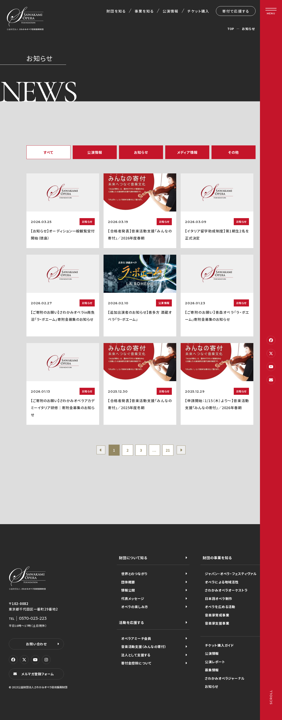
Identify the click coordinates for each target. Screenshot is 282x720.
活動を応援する (131, 622)
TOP (230, 28)
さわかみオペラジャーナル (225, 678)
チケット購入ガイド (219, 645)
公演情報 (170, 11)
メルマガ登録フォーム (37, 674)
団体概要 (128, 582)
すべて (48, 152)
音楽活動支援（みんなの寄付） (144, 646)
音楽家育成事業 (217, 615)
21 (168, 450)
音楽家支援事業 (217, 623)
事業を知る (144, 11)
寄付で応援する (235, 11)
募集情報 (212, 670)
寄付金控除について (136, 663)
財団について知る (133, 557)
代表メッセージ (132, 598)
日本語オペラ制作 (218, 598)
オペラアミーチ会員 (136, 638)
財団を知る (116, 11)
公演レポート (215, 661)
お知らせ (141, 152)
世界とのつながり (134, 573)
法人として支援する (135, 655)
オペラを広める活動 (220, 606)
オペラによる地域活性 (222, 582)
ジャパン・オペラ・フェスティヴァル (231, 573)
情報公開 (128, 590)
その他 (233, 152)
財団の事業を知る (217, 557)
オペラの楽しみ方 (134, 606)
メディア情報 (187, 152)
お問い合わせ (36, 644)
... (154, 450)
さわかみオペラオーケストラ (226, 590)
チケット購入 (198, 11)
